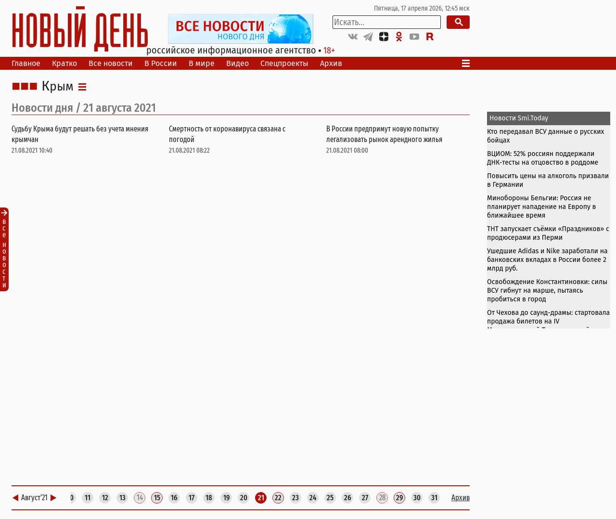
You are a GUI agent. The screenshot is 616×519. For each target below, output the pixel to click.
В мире (202, 63)
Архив (331, 63)
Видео (237, 63)
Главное (26, 63)
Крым (57, 86)
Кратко (64, 63)
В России (160, 63)
